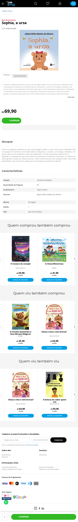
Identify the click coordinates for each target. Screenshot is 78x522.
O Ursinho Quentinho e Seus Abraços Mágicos (54, 333)
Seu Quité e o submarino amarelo (20, 401)
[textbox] (37, 11)
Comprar (14, 120)
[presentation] (74, 259)
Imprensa (5, 457)
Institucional (43, 455)
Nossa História (6, 455)
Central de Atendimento (9, 467)
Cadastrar (58, 440)
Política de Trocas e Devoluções (49, 469)
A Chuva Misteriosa (62, 264)
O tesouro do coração (28, 264)
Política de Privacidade (46, 467)
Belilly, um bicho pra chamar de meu (20, 333)
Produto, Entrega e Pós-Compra (12, 469)
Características (20, 76)
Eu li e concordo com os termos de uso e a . (20, 444)
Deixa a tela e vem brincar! (54, 400)
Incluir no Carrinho (28, 280)
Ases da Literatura (9, 20)
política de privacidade (32, 445)
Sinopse (7, 75)
